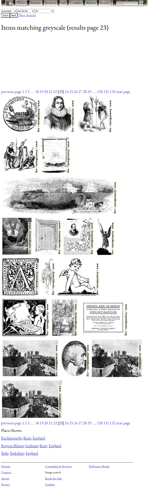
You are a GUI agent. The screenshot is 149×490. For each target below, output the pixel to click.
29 (89, 91)
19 (41, 91)
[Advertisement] (72, 62)
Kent (27, 437)
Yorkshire (17, 453)
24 (67, 91)
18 (37, 91)
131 (106, 91)
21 (50, 91)
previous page (11, 91)
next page (123, 91)
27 (80, 91)
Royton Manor (12, 445)
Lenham (31, 445)
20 (46, 91)
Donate (5, 466)
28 (85, 91)
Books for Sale (53, 478)
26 (76, 91)
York (4, 453)
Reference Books (99, 466)
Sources (51, 2)
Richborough (11, 437)
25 (71, 91)
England (39, 437)
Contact (6, 472)
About (91, 2)
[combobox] (127, 3)
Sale (63, 2)
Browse (35, 2)
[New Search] (27, 15)
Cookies (76, 2)
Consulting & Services (58, 466)
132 (112, 91)
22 (55, 91)
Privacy (5, 484)
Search (105, 2)
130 (100, 91)
